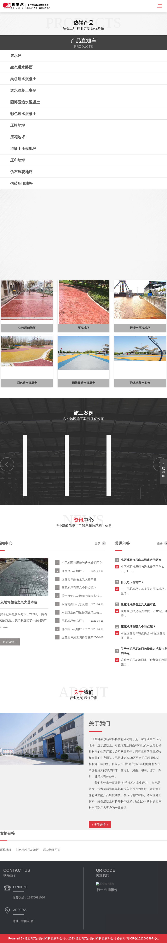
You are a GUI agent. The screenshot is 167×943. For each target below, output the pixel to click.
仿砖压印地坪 (21, 183)
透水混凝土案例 (23, 90)
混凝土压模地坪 (23, 149)
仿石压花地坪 (21, 172)
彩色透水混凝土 (23, 114)
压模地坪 (17, 125)
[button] (6, 311)
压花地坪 (17, 137)
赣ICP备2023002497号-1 (142, 938)
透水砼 (15, 56)
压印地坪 (17, 160)
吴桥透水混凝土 (23, 79)
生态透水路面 (21, 67)
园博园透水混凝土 (25, 102)
